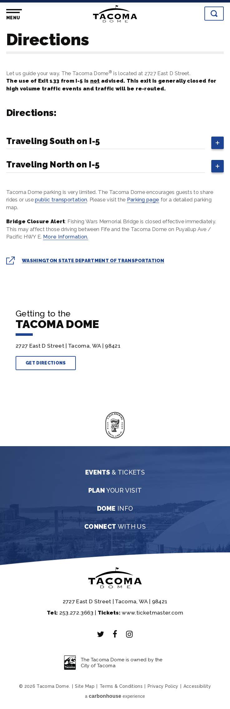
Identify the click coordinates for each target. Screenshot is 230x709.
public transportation (61, 199)
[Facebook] (115, 634)
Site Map (85, 686)
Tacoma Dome (115, 13)
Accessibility (197, 686)
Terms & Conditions (121, 686)
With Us (115, 526)
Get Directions (46, 362)
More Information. (65, 237)
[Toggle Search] (214, 14)
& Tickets (115, 472)
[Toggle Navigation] (13, 14)
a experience (115, 696)
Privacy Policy (163, 686)
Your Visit (115, 490)
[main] (115, 158)
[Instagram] (129, 634)
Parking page (143, 199)
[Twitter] (100, 634)
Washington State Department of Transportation (93, 260)
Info (115, 508)
